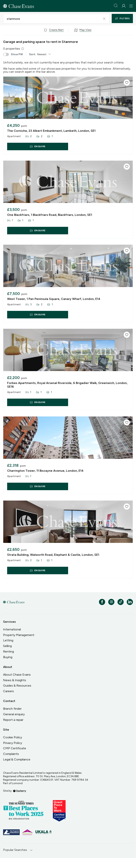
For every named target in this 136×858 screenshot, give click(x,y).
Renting (8, 651)
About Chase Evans (17, 674)
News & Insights (14, 680)
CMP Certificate (14, 748)
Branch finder (12, 708)
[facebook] (102, 602)
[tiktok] (120, 602)
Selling (7, 646)
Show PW (13, 54)
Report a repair (13, 720)
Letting (8, 640)
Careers (8, 691)
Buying (7, 657)
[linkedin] (130, 602)
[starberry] (19, 790)
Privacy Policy (12, 743)
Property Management (18, 635)
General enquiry (14, 714)
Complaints (11, 754)
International (12, 629)
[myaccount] (123, 6)
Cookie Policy (12, 737)
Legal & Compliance (16, 759)
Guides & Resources (17, 685)
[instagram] (111, 602)
